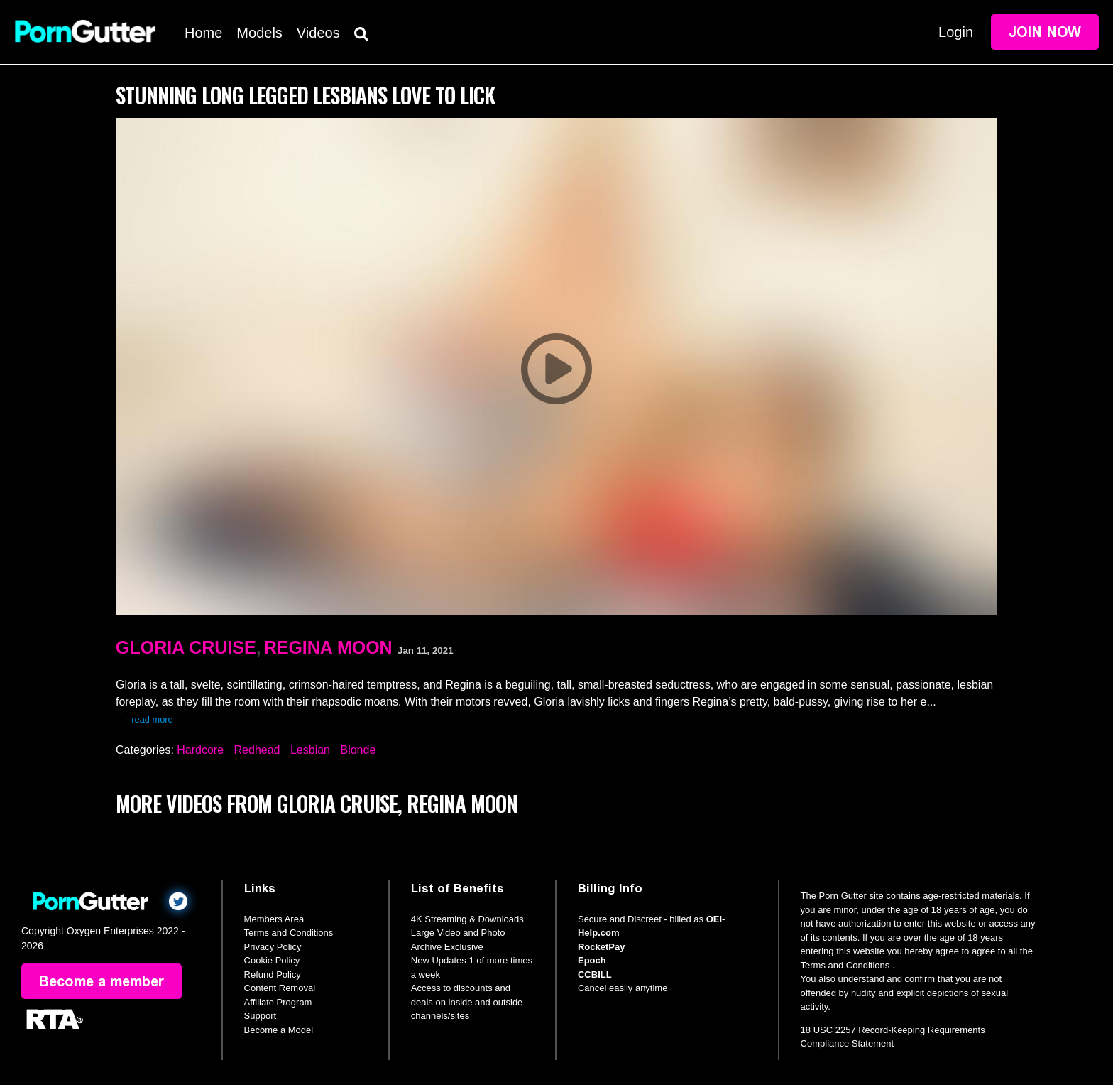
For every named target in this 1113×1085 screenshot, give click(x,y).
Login (955, 32)
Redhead (257, 750)
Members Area (274, 919)
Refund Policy (272, 974)
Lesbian (310, 750)
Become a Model (279, 1030)
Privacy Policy (273, 946)
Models (259, 33)
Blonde (357, 750)
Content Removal (279, 988)
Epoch (592, 960)
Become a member (101, 981)
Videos (318, 33)
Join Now (1045, 32)
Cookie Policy (272, 960)
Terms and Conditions (289, 932)
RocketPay (601, 946)
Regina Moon (328, 647)
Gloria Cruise (186, 647)
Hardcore (200, 750)
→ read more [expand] (146, 719)
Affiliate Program (278, 1002)
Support (260, 1015)
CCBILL (595, 974)
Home (203, 33)
